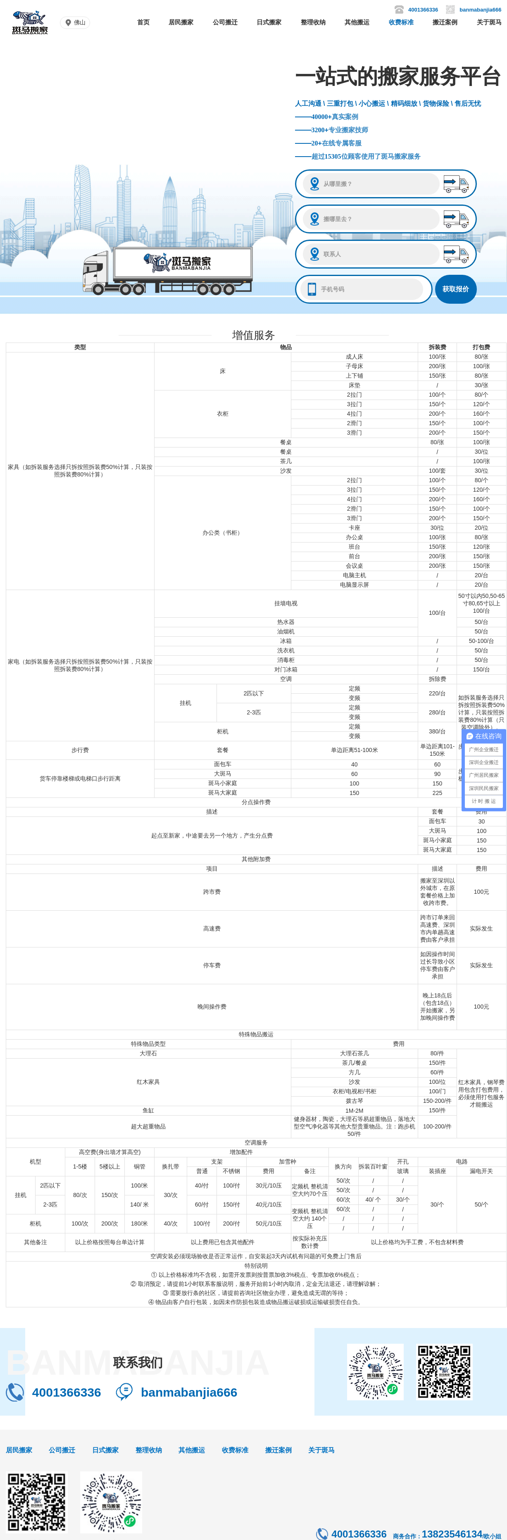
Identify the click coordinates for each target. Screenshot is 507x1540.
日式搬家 (269, 22)
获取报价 (456, 289)
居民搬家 (181, 22)
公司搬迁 (225, 22)
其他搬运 (357, 22)
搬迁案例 (445, 22)
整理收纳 (313, 22)
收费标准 (401, 22)
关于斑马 (489, 22)
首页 (143, 22)
